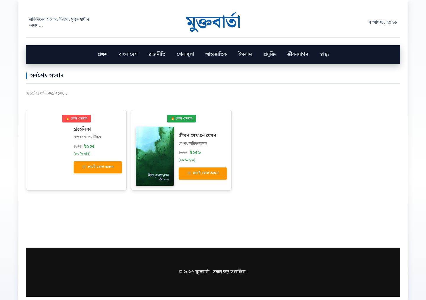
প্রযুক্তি (269, 58)
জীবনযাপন (297, 58)
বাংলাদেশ (128, 58)
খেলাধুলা (185, 58)
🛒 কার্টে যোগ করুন (98, 170)
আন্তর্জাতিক (216, 58)
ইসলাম (245, 58)
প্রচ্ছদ (102, 58)
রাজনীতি (157, 58)
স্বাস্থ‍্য (324, 58)
